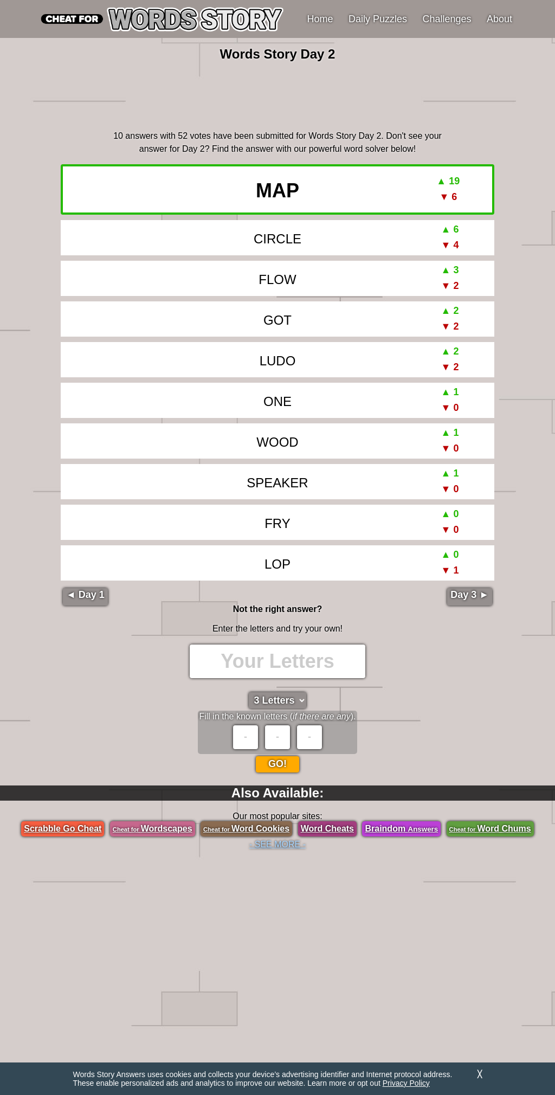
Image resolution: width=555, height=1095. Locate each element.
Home (320, 19)
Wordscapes (152, 828)
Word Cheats (327, 828)
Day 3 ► (469, 594)
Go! (277, 763)
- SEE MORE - (277, 844)
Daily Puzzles (378, 19)
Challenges (447, 19)
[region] (277, 94)
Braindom (401, 828)
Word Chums (490, 828)
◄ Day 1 (85, 594)
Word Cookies (246, 828)
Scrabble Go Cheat (62, 828)
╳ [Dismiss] (479, 1074)
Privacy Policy (406, 1083)
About (499, 19)
